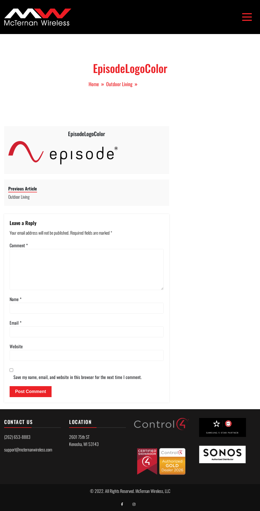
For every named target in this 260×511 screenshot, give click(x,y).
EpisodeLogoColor (86, 134)
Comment (19, 245)
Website (16, 346)
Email (15, 322)
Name (15, 299)
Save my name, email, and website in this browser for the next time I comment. (77, 377)
